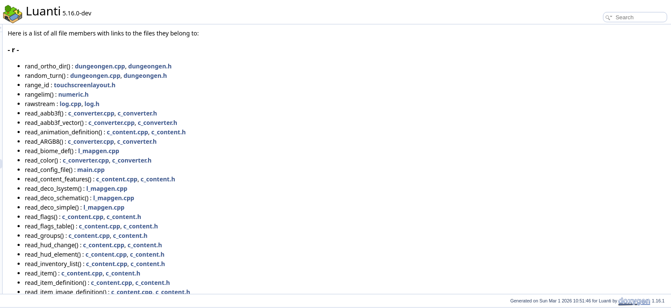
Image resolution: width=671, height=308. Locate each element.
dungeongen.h (257, 66)
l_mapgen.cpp (205, 151)
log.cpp (178, 104)
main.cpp (198, 170)
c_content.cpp (234, 132)
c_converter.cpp (198, 113)
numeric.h (180, 94)
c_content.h (275, 132)
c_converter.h (244, 113)
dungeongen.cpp (207, 66)
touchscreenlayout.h (192, 85)
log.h (199, 104)
